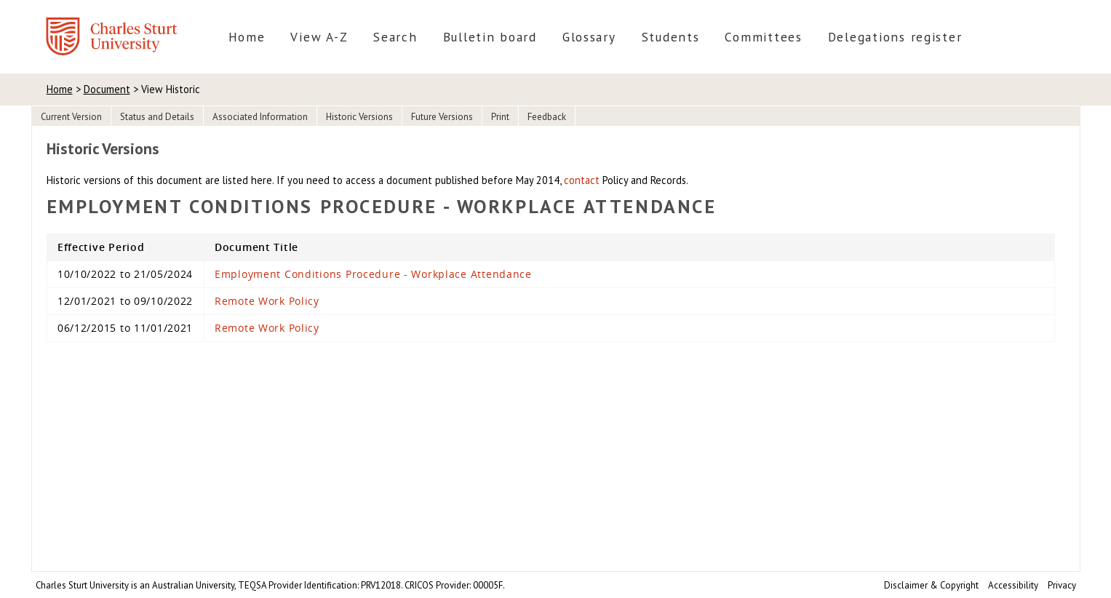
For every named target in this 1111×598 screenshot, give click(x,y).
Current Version (71, 117)
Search (395, 36)
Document (107, 89)
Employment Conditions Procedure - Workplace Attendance (373, 274)
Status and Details (157, 117)
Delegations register (895, 36)
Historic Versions (359, 117)
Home (247, 36)
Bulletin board (490, 36)
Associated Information (260, 117)
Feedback (546, 117)
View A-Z (319, 36)
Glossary (589, 36)
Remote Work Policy (267, 301)
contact (582, 180)
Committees (763, 36)
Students (671, 36)
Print (500, 117)
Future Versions (442, 117)
